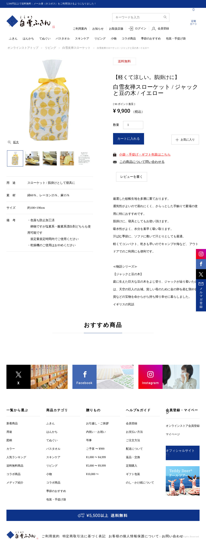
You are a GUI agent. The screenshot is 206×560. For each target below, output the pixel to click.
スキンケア (82, 38)
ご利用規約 (48, 536)
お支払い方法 (134, 431)
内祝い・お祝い (96, 431)
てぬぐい (44, 38)
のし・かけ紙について (140, 482)
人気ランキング (16, 457)
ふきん (13, 38)
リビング (100, 38)
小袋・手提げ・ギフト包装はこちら (145, 154)
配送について (134, 448)
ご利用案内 (80, 28)
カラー (10, 448)
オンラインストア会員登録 (183, 425)
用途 (9, 431)
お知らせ (98, 28)
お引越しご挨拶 (97, 423)
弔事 (89, 440)
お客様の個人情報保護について (108, 536)
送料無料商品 (14, 465)
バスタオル (63, 38)
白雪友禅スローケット (64, 47)
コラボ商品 (129, 38)
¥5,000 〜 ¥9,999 (96, 465)
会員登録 (163, 28)
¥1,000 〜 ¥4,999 (96, 457)
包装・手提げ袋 (176, 38)
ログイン (140, 28)
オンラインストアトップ (19, 47)
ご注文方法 (133, 440)
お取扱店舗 (116, 28)
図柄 (9, 440)
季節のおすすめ (151, 38)
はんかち (28, 38)
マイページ (173, 434)
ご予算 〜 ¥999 (95, 448)
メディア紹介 (14, 482)
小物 (113, 38)
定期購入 (131, 465)
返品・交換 (133, 457)
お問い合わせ (136, 536)
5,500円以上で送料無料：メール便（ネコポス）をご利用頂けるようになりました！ (58, 3)
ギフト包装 (133, 473)
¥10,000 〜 (92, 473)
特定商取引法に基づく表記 (72, 536)
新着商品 (12, 423)
